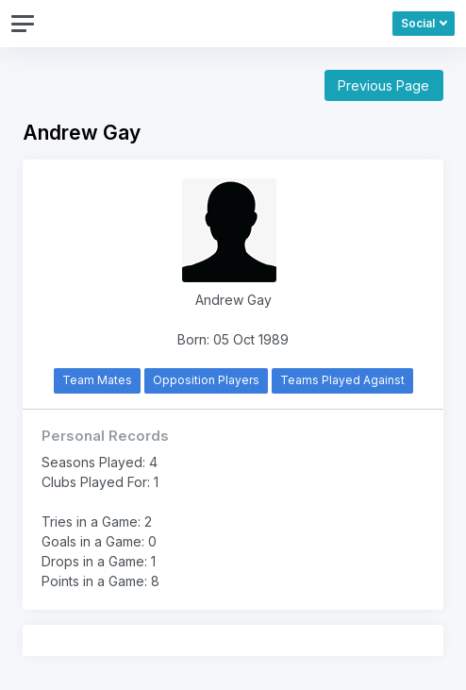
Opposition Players (206, 380)
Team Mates (97, 380)
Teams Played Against (342, 380)
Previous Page (383, 85)
